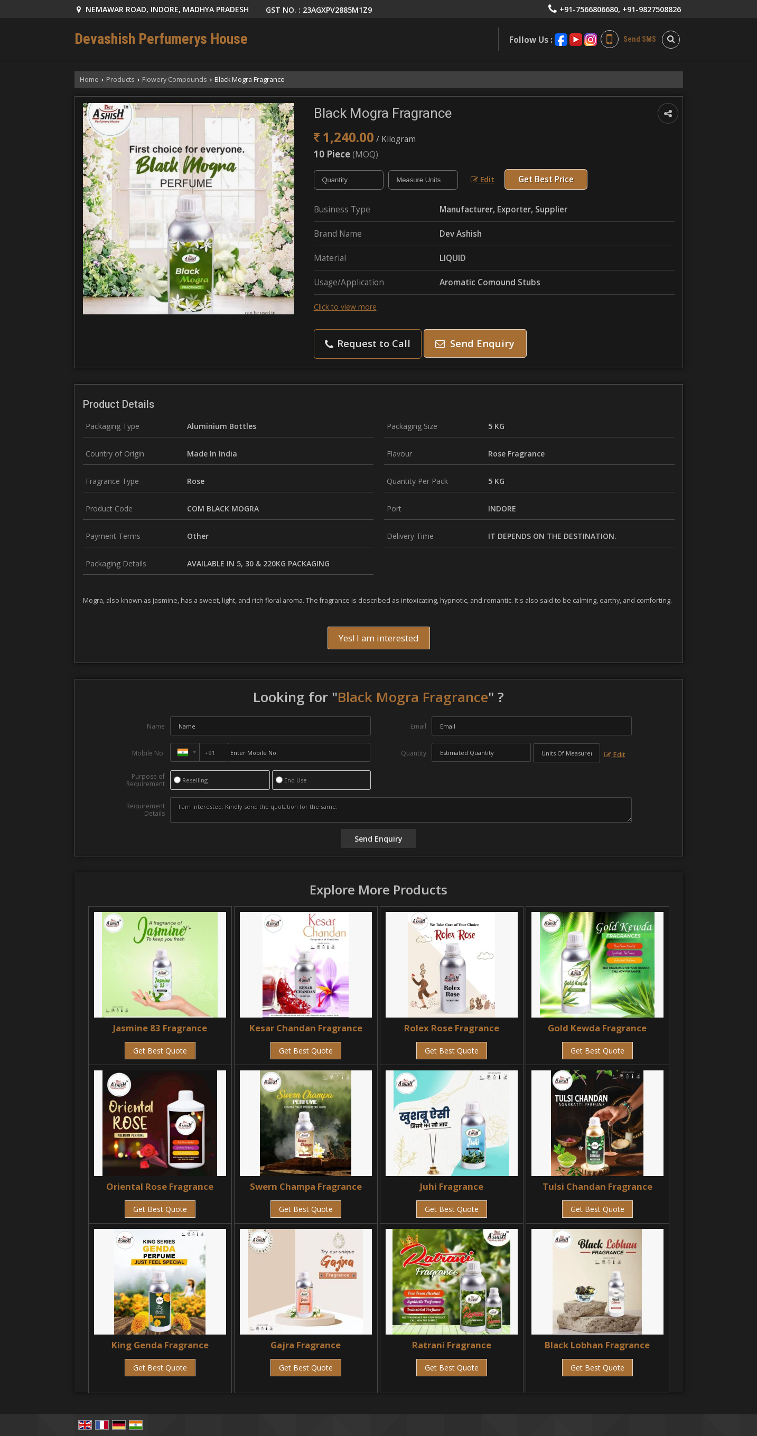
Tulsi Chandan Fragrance (597, 1186)
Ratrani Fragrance (451, 1345)
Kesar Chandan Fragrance (305, 1028)
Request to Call (367, 343)
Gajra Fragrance (305, 1345)
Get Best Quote (160, 1051)
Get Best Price (546, 179)
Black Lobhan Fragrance (597, 1345)
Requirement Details (145, 810)
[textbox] (423, 180)
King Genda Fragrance (160, 1345)
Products (120, 79)
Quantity (413, 753)
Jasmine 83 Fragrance (160, 1028)
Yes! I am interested (379, 638)
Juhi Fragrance (451, 1186)
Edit (482, 179)
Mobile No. (148, 753)
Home (89, 79)
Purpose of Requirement (145, 780)
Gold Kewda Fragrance (597, 1028)
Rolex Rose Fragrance (451, 1028)
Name (156, 726)
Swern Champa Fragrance (306, 1186)
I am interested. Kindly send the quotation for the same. (401, 810)
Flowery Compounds (174, 79)
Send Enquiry (475, 343)
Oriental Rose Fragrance (159, 1186)
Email (418, 726)
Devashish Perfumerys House (161, 39)
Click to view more (345, 307)
